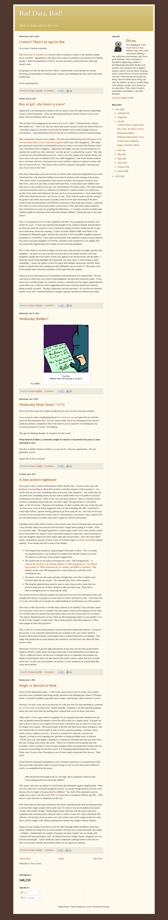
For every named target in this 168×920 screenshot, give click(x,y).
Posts (24, 893)
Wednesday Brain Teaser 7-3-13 (41, 404)
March (120, 163)
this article (64, 123)
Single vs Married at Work (38, 685)
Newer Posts (25, 859)
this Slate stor (32, 707)
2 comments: (50, 91)
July (120, 121)
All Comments (28, 898)
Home (61, 859)
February (122, 167)
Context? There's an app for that (41, 42)
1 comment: (49, 850)
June (120, 150)
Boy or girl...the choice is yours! (42, 104)
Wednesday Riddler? (33, 319)
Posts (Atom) (36, 863)
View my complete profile (123, 98)
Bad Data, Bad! (41, 13)
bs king (132, 41)
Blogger (106, 907)
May (120, 154)
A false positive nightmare (37, 479)
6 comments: (49, 466)
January (121, 171)
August (121, 117)
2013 (117, 109)
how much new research (68, 417)
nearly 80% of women (54, 795)
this (52, 524)
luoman (88, 907)
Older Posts (97, 859)
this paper (29, 225)
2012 (117, 176)
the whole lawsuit (83, 540)
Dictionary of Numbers (33, 54)
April (120, 159)
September (122, 113)
